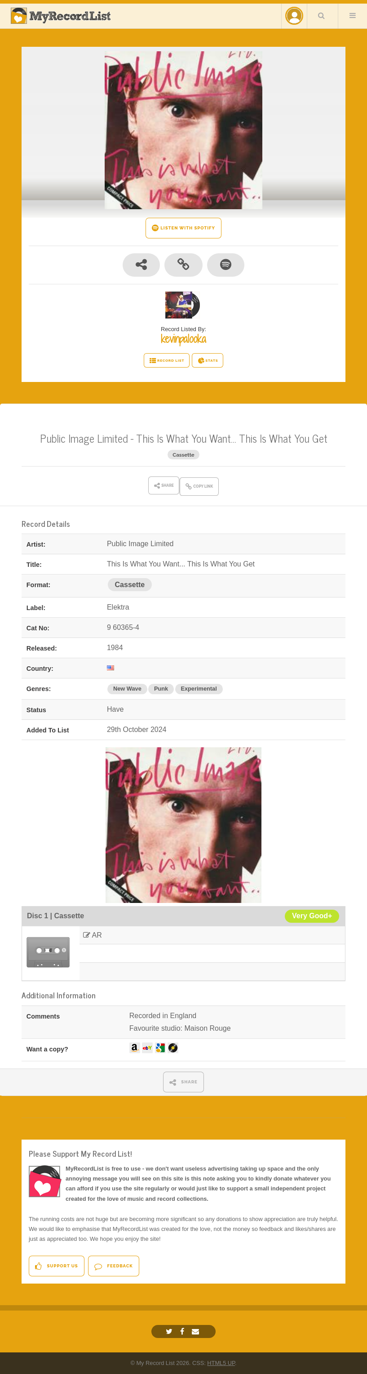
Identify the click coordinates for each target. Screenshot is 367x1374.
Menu (352, 15)
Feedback (113, 1266)
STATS (207, 361)
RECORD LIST (167, 361)
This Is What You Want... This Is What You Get (231, 438)
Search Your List (321, 15)
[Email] (196, 1331)
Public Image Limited (84, 438)
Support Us (56, 1266)
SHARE (183, 1082)
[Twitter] (170, 1331)
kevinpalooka (183, 339)
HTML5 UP (221, 1363)
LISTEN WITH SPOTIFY (183, 228)
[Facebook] (183, 1331)
